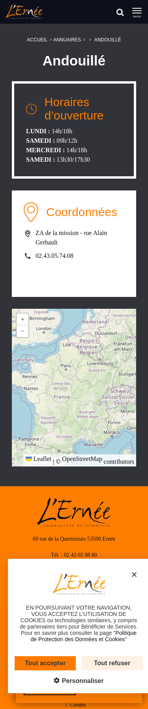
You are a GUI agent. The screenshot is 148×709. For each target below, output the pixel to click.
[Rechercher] (120, 12)
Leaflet (38, 458)
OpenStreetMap (82, 458)
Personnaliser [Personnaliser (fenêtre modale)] (76, 680)
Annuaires (67, 39)
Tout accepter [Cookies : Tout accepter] (40, 663)
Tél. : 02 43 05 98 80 (74, 555)
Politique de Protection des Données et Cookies (78, 636)
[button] (22, 319)
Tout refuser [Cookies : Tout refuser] (107, 663)
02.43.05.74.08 (54, 255)
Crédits (78, 705)
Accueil (37, 39)
